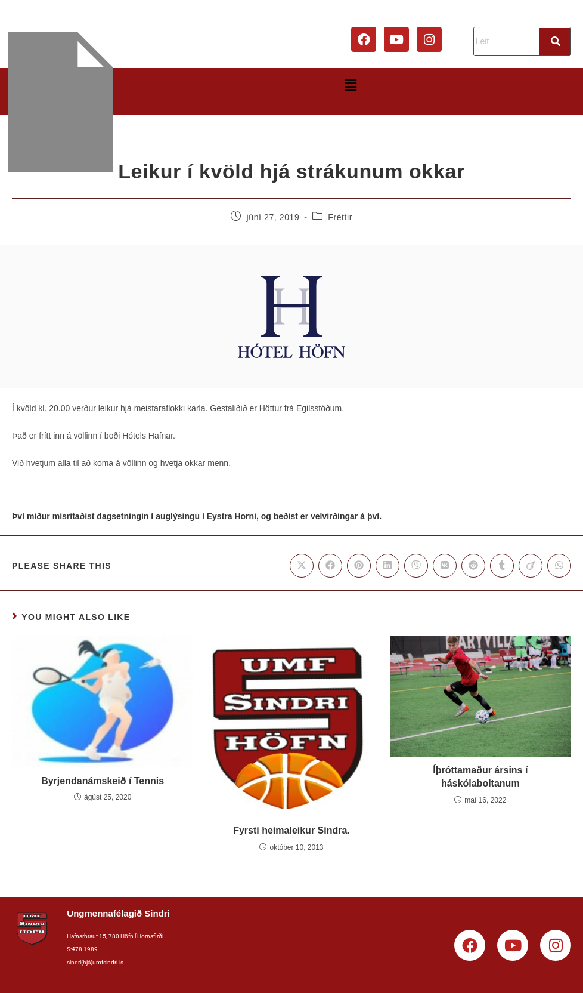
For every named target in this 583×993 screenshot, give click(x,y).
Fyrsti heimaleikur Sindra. (291, 830)
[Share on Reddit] (473, 566)
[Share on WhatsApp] (559, 566)
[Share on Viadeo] (530, 566)
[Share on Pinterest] (359, 566)
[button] (350, 85)
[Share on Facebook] (330, 566)
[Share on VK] (445, 566)
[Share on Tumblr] (502, 566)
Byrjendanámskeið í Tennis (102, 781)
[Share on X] (302, 566)
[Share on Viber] (416, 566)
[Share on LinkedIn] (387, 566)
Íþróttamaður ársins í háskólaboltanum (480, 776)
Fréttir (340, 217)
